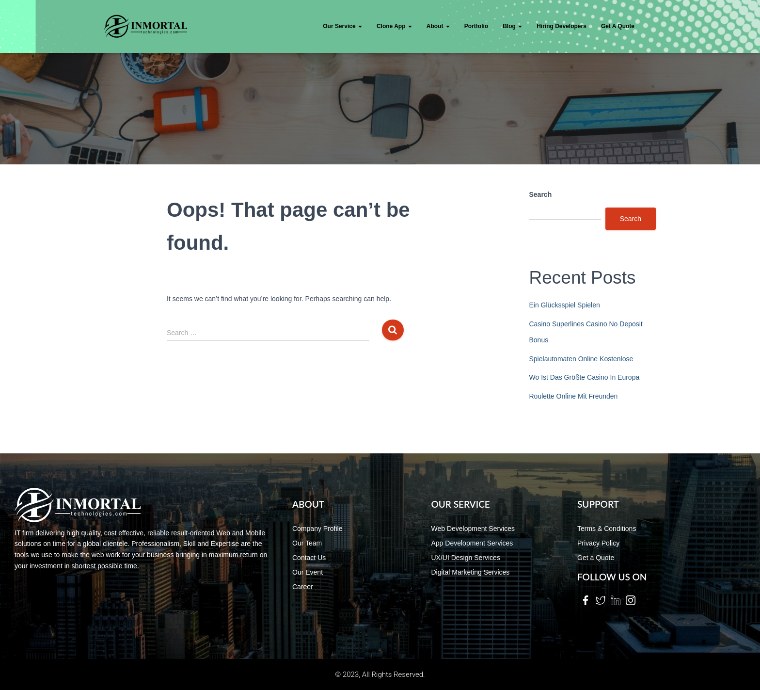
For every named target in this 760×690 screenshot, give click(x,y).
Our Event (307, 572)
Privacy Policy (598, 543)
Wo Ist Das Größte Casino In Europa (584, 377)
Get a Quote (595, 558)
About (438, 26)
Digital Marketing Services (470, 572)
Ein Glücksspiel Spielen (564, 305)
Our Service (342, 26)
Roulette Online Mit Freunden (573, 396)
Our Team (307, 543)
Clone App (394, 26)
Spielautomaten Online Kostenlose (581, 359)
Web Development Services (473, 528)
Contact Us (309, 558)
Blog (512, 26)
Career (302, 587)
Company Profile (317, 528)
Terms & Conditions (606, 528)
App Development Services (472, 543)
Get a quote (617, 26)
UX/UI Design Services (465, 558)
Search (540, 194)
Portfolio (476, 26)
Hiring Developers (561, 26)
